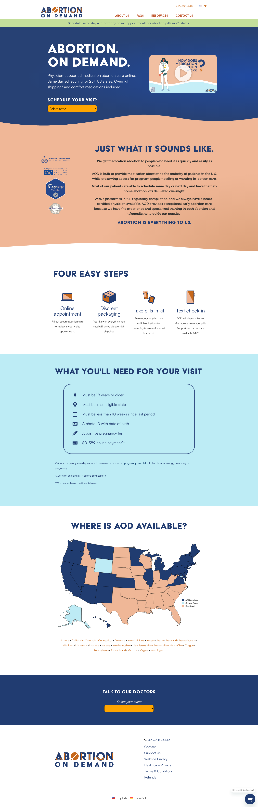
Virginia (144, 650)
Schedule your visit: (72, 100)
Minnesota (81, 645)
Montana (94, 645)
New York (169, 645)
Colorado (90, 640)
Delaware (120, 640)
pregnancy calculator (136, 463)
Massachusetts (187, 640)
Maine (160, 640)
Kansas (151, 640)
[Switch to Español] (138, 798)
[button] (202, 6)
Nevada (106, 645)
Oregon (189, 645)
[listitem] (76, 545)
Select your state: (129, 702)
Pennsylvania (101, 650)
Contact (150, 747)
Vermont (133, 650)
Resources (159, 16)
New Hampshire (121, 645)
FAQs (140, 16)
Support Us (152, 753)
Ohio (180, 645)
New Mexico (155, 645)
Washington (157, 650)
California (77, 640)
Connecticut (105, 640)
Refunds (150, 777)
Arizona (65, 640)
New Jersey (139, 645)
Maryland (171, 640)
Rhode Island (118, 650)
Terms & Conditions (158, 771)
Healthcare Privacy (157, 765)
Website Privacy (155, 759)
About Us (122, 16)
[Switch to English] (120, 798)
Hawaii (131, 640)
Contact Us (184, 16)
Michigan (68, 645)
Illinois (140, 640)
